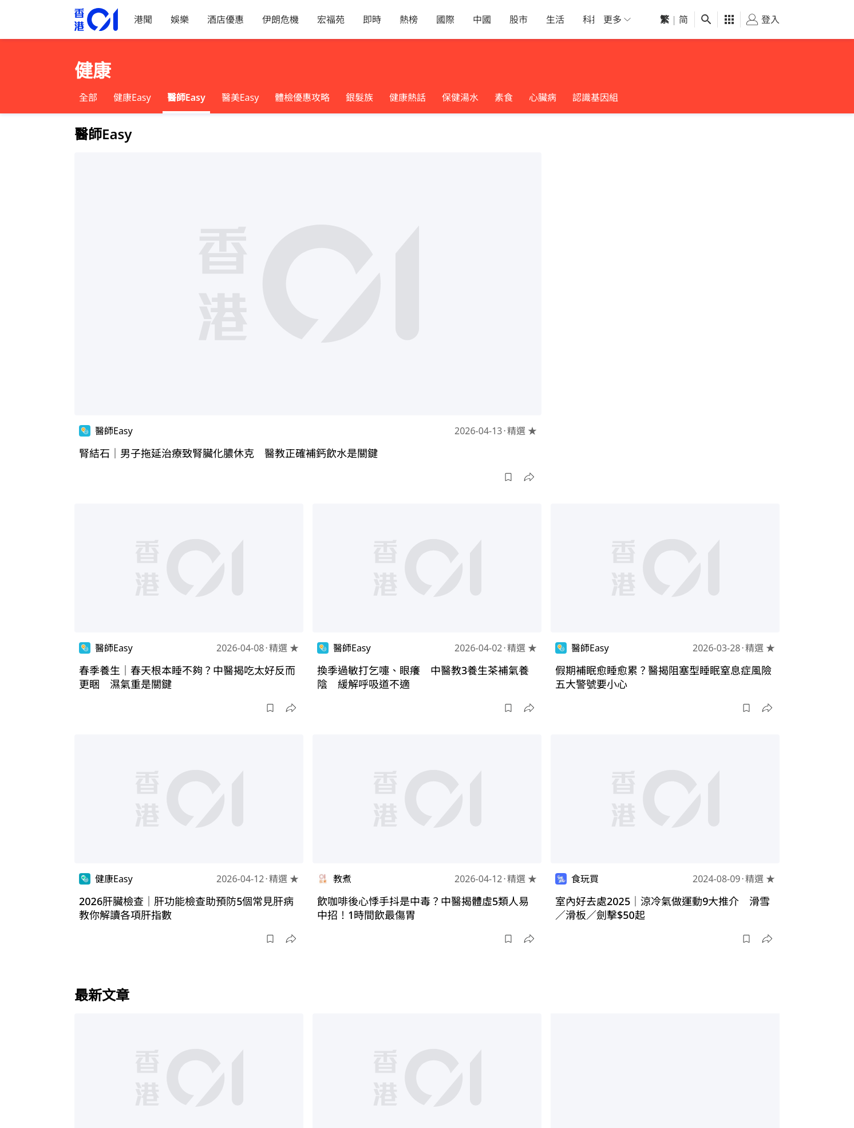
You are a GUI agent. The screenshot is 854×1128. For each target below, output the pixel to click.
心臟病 (542, 97)
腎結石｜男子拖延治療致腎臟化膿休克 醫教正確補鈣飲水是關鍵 (228, 453)
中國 (482, 19)
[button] (508, 477)
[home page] (96, 20)
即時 (372, 19)
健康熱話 (407, 97)
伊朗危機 (280, 19)
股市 (518, 19)
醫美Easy (240, 97)
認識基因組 (595, 97)
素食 (504, 97)
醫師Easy (186, 97)
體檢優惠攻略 (302, 97)
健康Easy (132, 97)
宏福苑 (331, 19)
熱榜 (409, 19)
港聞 (143, 19)
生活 (555, 19)
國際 (445, 19)
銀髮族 (359, 97)
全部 (88, 97)
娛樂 (180, 19)
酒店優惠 (225, 19)
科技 (592, 19)
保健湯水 (460, 97)
